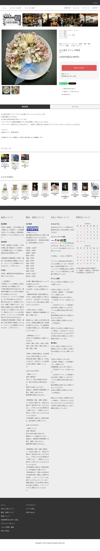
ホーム (4, 8)
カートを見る (30, 509)
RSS (2, 531)
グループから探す (28, 8)
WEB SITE (66, 8)
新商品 (65, 31)
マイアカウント (31, 505)
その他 (65, 36)
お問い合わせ (30, 512)
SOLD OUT (79, 68)
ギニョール (75, 8)
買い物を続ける (64, 94)
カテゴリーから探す (14, 8)
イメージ (75, 106)
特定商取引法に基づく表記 (68, 76)
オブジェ (66, 38)
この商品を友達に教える (67, 88)
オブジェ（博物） (71, 35)
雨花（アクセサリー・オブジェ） (71, 30)
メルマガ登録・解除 (7, 527)
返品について (65, 74)
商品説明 (25, 106)
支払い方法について (7, 509)
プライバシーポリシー (8, 523)
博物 (65, 33)
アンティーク (84, 8)
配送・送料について (7, 512)
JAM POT (93, 8)
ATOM (7, 531)
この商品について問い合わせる (69, 91)
